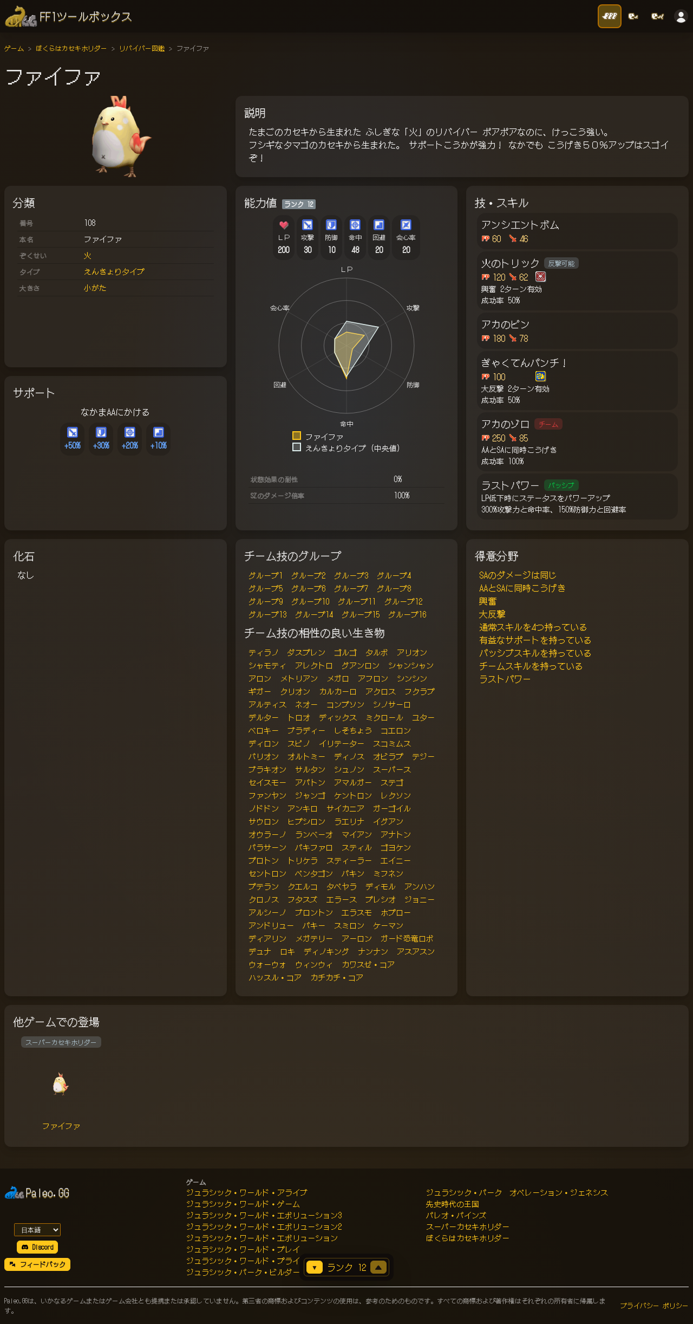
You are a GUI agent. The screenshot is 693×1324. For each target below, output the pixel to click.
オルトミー (306, 756)
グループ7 (351, 588)
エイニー (396, 860)
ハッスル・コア (275, 977)
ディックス (338, 717)
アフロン (373, 678)
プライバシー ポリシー (654, 1305)
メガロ (337, 678)
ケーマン (388, 925)
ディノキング (326, 951)
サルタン (310, 769)
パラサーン (267, 847)
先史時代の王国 (452, 1203)
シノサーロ (392, 704)
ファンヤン (267, 795)
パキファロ (314, 847)
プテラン (264, 886)
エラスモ (357, 912)
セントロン (267, 873)
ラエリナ (349, 821)
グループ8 (394, 588)
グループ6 (308, 588)
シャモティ (267, 665)
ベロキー (264, 730)
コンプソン (345, 704)
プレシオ (380, 899)
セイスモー (267, 782)
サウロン (264, 821)
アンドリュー (271, 925)
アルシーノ (267, 912)
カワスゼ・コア (368, 964)
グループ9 (266, 601)
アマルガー (353, 782)
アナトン (396, 834)
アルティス (267, 704)
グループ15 (361, 614)
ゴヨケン (396, 847)
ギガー (260, 691)
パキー (314, 925)
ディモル (380, 886)
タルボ (376, 652)
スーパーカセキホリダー (467, 1226)
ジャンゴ (310, 795)
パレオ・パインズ (456, 1215)
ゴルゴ (345, 652)
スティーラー (349, 860)
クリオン (295, 691)
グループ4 (394, 575)
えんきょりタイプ (114, 271)
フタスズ (302, 899)
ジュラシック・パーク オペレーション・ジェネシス (517, 1192)
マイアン (357, 834)
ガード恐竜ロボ (407, 938)
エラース (341, 899)
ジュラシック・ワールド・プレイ (243, 1249)
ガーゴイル (392, 808)
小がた (95, 287)
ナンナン (373, 951)
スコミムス (392, 743)
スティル (357, 847)
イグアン (388, 821)
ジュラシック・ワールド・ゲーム (243, 1203)
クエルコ (302, 886)
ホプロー (396, 912)
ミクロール (384, 717)
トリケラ (302, 860)
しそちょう (353, 730)
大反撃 (492, 613)
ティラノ (264, 652)
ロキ (287, 951)
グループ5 (266, 588)
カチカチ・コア (336, 977)
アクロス (380, 691)
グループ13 (267, 614)
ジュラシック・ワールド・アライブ (247, 1192)
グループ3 (351, 575)
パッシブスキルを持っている (535, 652)
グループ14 (314, 614)
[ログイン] (681, 16)
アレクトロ (314, 665)
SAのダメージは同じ (518, 574)
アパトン (310, 782)
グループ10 (310, 601)
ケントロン (353, 795)
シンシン (412, 678)
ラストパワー (505, 678)
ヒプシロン (306, 821)
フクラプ (419, 691)
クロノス (264, 899)
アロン (260, 678)
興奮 (487, 600)
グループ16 (407, 614)
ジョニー (419, 899)
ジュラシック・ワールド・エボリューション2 (264, 1226)
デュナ (260, 951)
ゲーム (14, 48)
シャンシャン (411, 665)
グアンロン (361, 665)
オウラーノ (267, 834)
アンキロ (302, 808)
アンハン (419, 886)
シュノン (349, 769)
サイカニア (345, 808)
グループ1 (266, 575)
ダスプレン (306, 652)
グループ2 (308, 575)
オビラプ (388, 756)
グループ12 (403, 601)
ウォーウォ (267, 964)
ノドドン (264, 808)
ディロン (264, 743)
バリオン (264, 756)
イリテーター (341, 743)
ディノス (349, 756)
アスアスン (416, 951)
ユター (423, 717)
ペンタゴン (314, 873)
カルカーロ (338, 691)
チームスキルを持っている (531, 665)
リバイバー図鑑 (142, 48)
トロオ (298, 717)
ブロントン (314, 912)
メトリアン (299, 678)
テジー (423, 756)
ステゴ (392, 782)
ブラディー (306, 730)
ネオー (306, 704)
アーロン (357, 938)
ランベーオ (314, 834)
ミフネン (388, 873)
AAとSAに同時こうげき (522, 587)
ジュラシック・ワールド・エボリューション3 (264, 1215)
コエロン (396, 730)
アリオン (412, 652)
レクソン (396, 795)
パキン (353, 873)
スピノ (298, 743)
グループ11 (357, 601)
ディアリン (267, 938)
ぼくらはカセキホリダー (71, 48)
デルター (264, 717)
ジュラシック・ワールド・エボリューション (262, 1237)
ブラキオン (267, 769)
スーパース (392, 769)
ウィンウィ (314, 964)
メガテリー (314, 938)
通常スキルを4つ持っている (533, 626)
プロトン (264, 860)
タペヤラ (341, 886)
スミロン (349, 925)
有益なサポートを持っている (535, 639)
